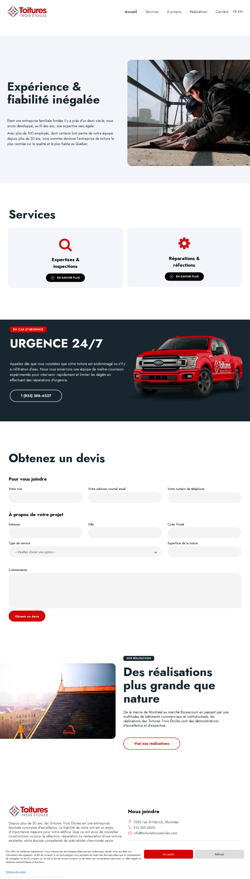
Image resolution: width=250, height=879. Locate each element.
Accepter (168, 854)
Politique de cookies (16, 872)
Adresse (45, 530)
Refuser (219, 854)
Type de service (85, 550)
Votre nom (45, 495)
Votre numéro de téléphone (204, 495)
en (240, 11)
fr (235, 11)
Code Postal (204, 530)
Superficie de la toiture (204, 549)
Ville (125, 530)
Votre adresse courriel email (125, 495)
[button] (85, 551)
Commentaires (125, 588)
